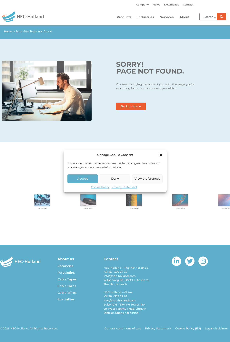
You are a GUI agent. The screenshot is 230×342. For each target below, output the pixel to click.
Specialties (66, 299)
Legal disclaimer (216, 328)
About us (65, 259)
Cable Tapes (67, 279)
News (156, 4)
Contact (188, 4)
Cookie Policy (100, 187)
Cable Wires (66, 293)
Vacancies (65, 266)
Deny (115, 178)
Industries (146, 17)
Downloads (171, 4)
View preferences (147, 178)
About (186, 17)
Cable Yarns (66, 286)
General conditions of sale (123, 328)
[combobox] (208, 16)
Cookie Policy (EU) (188, 328)
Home (8, 31)
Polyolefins (66, 273)
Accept (82, 178)
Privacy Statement (124, 187)
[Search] (221, 16)
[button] (161, 155)
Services (168, 17)
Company (142, 4)
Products (125, 17)
